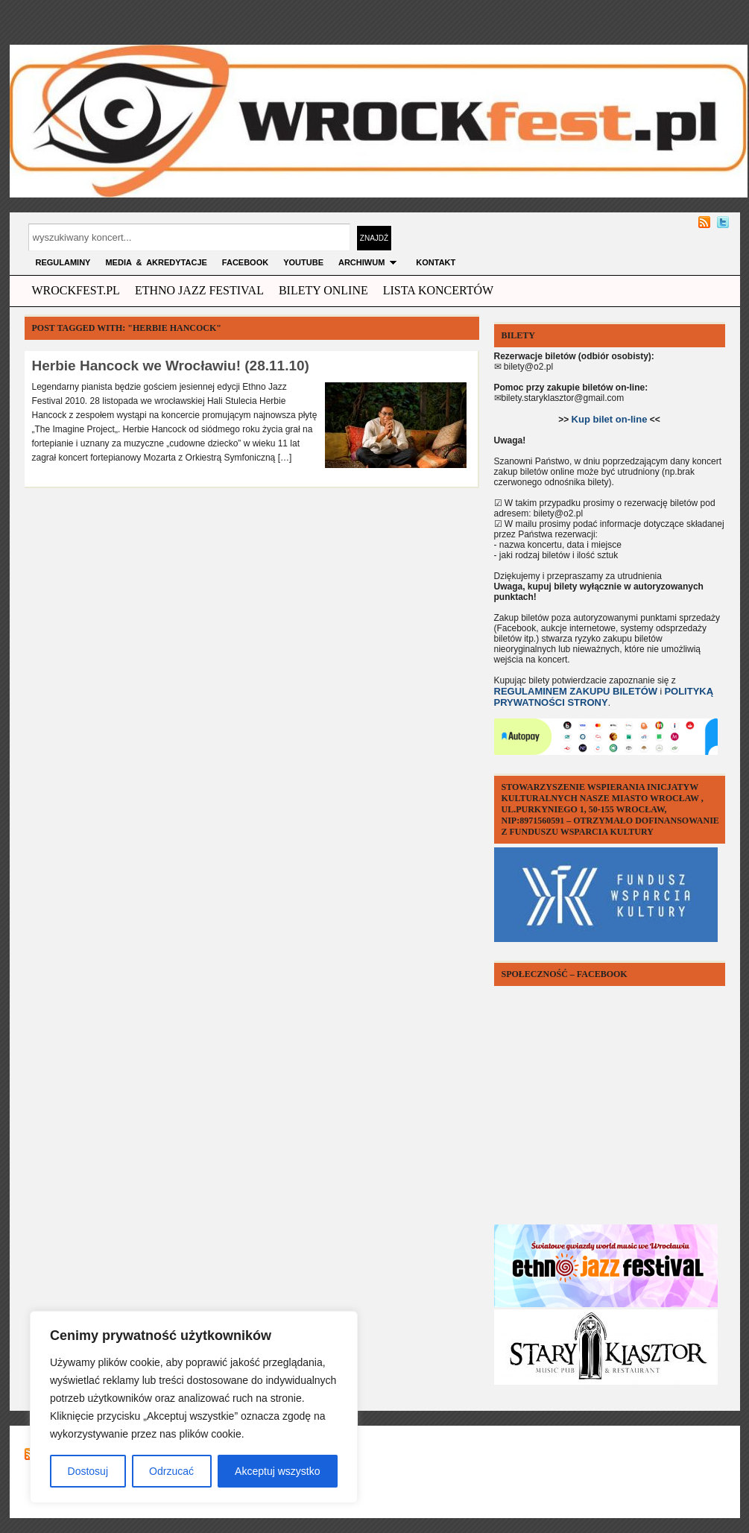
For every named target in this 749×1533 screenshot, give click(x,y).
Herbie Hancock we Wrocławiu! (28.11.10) (170, 365)
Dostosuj (88, 1471)
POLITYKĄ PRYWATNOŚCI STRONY (604, 697)
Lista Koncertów (438, 290)
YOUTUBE (303, 262)
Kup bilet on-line (610, 419)
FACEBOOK (245, 262)
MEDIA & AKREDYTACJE (155, 262)
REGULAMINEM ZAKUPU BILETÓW (576, 691)
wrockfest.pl (76, 290)
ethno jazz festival (199, 290)
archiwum (369, 262)
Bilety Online (323, 290)
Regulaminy (63, 262)
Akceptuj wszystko (277, 1471)
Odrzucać (171, 1471)
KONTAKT (435, 262)
